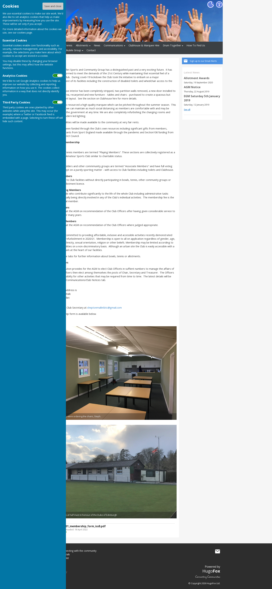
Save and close (52, 6)
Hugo (211, 571)
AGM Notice (192, 87)
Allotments (82, 45)
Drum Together (172, 45)
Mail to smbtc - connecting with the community (217, 551)
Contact (91, 50)
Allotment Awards (196, 78)
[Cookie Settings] (210, 4)
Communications (113, 45)
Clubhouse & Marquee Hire (144, 45)
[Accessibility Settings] (219, 4)
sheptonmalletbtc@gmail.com (104, 307)
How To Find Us (195, 45)
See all (187, 109)
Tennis (68, 45)
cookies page (24, 32)
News (97, 45)
